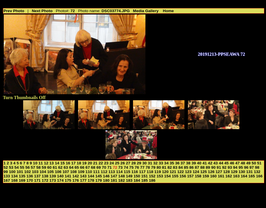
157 (190, 176)
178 (91, 180)
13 (51, 163)
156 (183, 176)
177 (83, 180)
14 (57, 163)
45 (226, 163)
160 (213, 176)
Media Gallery (145, 11)
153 (159, 176)
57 (33, 167)
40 (199, 163)
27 (128, 163)
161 (221, 176)
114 (119, 172)
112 (104, 172)
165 (251, 176)
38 (188, 163)
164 (244, 176)
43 (215, 163)
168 (14, 180)
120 (165, 172)
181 (114, 180)
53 (11, 167)
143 (83, 176)
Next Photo (42, 11)
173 (52, 180)
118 (150, 172)
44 (221, 163)
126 (211, 172)
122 (180, 172)
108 (73, 172)
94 (235, 167)
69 (98, 167)
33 (161, 163)
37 (183, 163)
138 (45, 176)
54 (16, 167)
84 (180, 167)
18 (79, 163)
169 (22, 180)
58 (38, 167)
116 (134, 172)
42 (210, 163)
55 (22, 167)
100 (12, 172)
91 (219, 167)
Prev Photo (13, 11)
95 (241, 167)
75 (131, 167)
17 (73, 163)
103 (35, 172)
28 (133, 163)
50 (254, 163)
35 (172, 163)
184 (137, 180)
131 (249, 172)
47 (237, 163)
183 (129, 180)
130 (242, 172)
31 (150, 163)
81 (164, 167)
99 (5, 172)
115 (127, 172)
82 (169, 167)
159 (205, 176)
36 (177, 163)
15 (62, 163)
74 (126, 167)
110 (89, 172)
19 (84, 163)
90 (213, 167)
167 (6, 180)
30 (144, 163)
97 (252, 167)
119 (157, 172)
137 (37, 176)
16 (68, 163)
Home (168, 11)
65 (77, 167)
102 (27, 172)
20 (90, 163)
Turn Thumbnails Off (24, 97)
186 (152, 180)
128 (226, 172)
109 (81, 172)
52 (5, 167)
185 (144, 180)
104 (43, 172)
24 (112, 163)
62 (60, 167)
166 (259, 176)
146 (106, 176)
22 (101, 163)
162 (229, 176)
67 (88, 167)
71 (109, 167)
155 (175, 176)
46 (232, 163)
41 (204, 163)
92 (224, 167)
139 (52, 176)
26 (123, 163)
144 (91, 176)
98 (257, 167)
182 (121, 180)
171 (37, 180)
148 (121, 176)
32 (155, 163)
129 (234, 172)
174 (60, 180)
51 (259, 163)
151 (144, 176)
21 (95, 163)
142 (75, 176)
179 (98, 180)
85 (186, 167)
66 (82, 167)
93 (230, 167)
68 (93, 167)
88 (202, 167)
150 (137, 176)
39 (193, 163)
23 (106, 163)
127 (219, 172)
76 (137, 167)
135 (22, 176)
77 (142, 167)
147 (114, 176)
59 (44, 167)
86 (191, 167)
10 (35, 163)
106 (58, 172)
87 (197, 167)
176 (75, 180)
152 (152, 176)
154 (167, 176)
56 (27, 167)
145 (98, 176)
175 (68, 180)
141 (68, 176)
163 (236, 176)
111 (96, 172)
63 (66, 167)
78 (148, 167)
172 (45, 180)
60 (49, 167)
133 (6, 176)
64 (71, 167)
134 (14, 176)
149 (129, 176)
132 (257, 172)
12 (46, 163)
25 (117, 163)
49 (248, 163)
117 (142, 172)
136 (29, 176)
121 (173, 172)
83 (175, 167)
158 (198, 176)
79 (153, 167)
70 (104, 167)
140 (60, 176)
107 (65, 172)
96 (246, 167)
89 (208, 167)
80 (158, 167)
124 (196, 172)
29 (139, 163)
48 (243, 163)
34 (166, 163)
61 (55, 167)
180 (106, 180)
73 (120, 167)
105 (50, 172)
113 (111, 172)
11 (40, 163)
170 (29, 180)
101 (19, 172)
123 (188, 172)
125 (203, 172)
